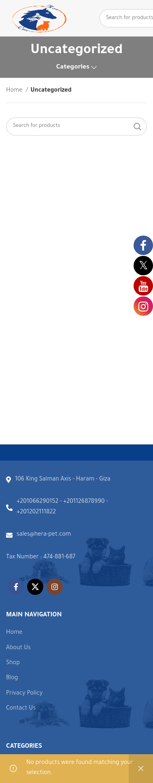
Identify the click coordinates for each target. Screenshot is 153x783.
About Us (18, 648)
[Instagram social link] (55, 587)
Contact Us (21, 709)
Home (15, 91)
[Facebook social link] (16, 587)
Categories (72, 67)
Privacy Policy (24, 694)
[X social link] (35, 587)
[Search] (76, 126)
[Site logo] (38, 19)
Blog (12, 678)
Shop (13, 663)
